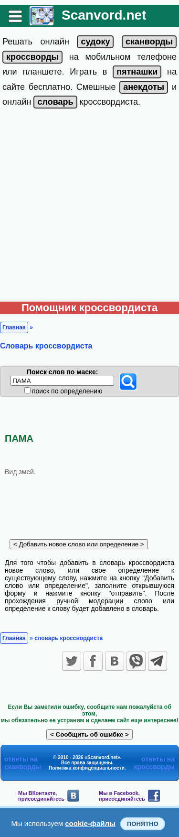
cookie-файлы (90, 823)
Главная (14, 327)
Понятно (142, 823)
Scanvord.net (104, 15)
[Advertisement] (89, 207)
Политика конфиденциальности (87, 768)
